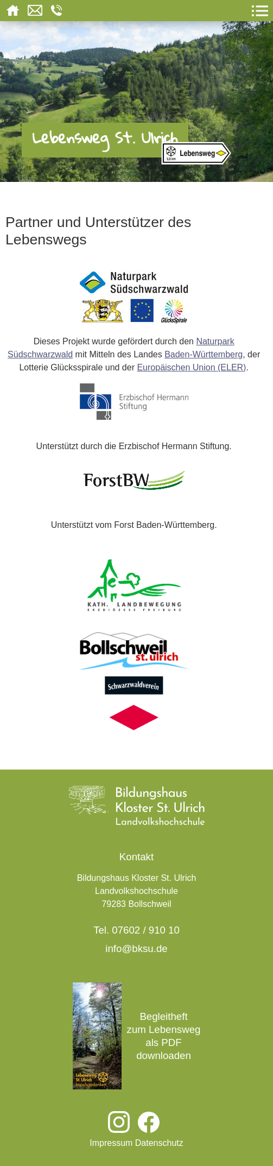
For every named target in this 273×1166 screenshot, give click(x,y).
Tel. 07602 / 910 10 (136, 930)
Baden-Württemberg (203, 354)
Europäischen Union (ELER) (191, 367)
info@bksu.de (136, 948)
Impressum (111, 1143)
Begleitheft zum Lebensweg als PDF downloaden (137, 1035)
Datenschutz (159, 1143)
